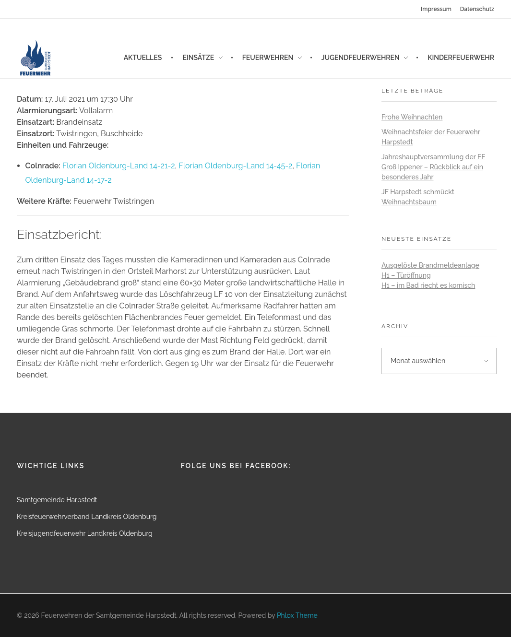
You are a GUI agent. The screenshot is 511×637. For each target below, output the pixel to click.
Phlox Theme (297, 615)
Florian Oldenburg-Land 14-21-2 (118, 165)
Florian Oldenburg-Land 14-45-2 (235, 165)
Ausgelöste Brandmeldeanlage (430, 265)
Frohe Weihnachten (411, 117)
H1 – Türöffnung (406, 275)
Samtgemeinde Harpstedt (57, 500)
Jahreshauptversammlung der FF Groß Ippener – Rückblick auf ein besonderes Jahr (433, 167)
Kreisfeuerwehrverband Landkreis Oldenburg (86, 516)
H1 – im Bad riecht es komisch (428, 285)
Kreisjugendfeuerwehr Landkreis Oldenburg (85, 533)
